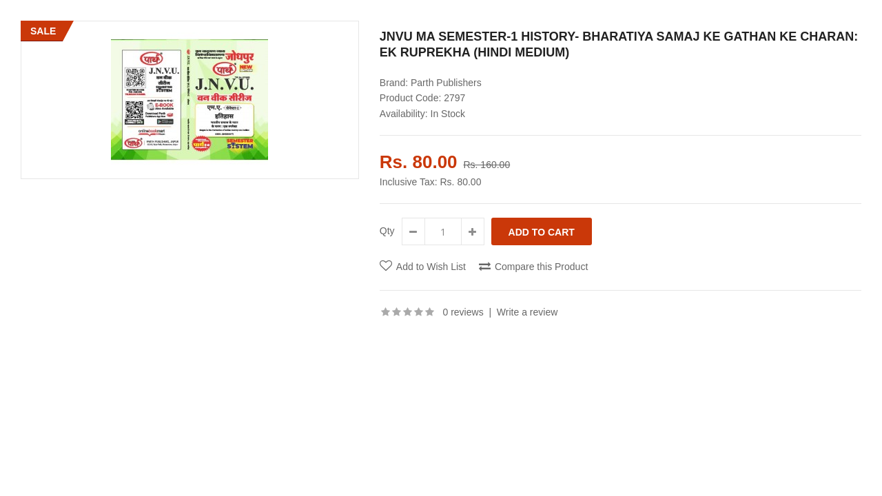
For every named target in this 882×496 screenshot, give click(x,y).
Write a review (527, 312)
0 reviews (463, 312)
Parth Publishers (446, 82)
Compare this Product (541, 266)
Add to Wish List (431, 266)
